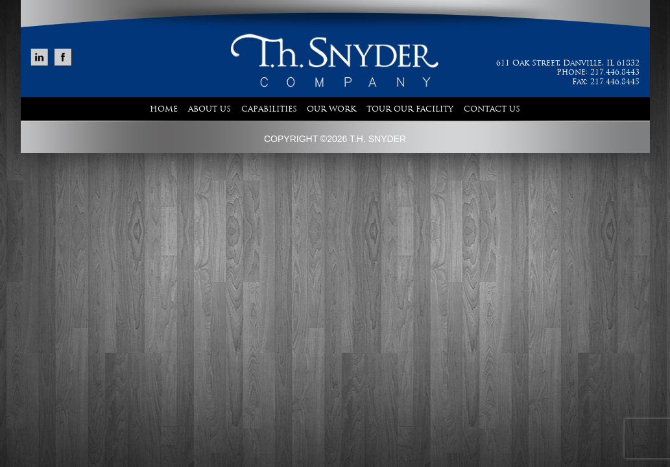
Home (164, 109)
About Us (209, 109)
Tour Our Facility (409, 109)
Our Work (331, 109)
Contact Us (492, 109)
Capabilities (269, 109)
